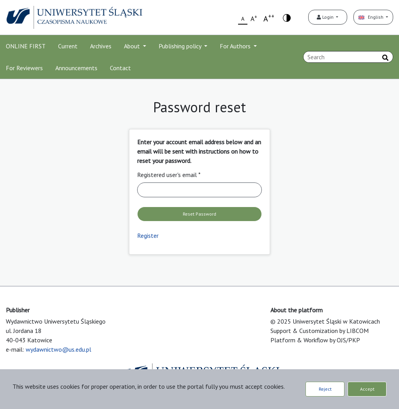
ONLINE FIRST (26, 46)
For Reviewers (24, 68)
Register (148, 235)
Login (326, 17)
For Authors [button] (236, 46)
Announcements (76, 68)
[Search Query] (348, 56)
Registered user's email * (169, 175)
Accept (367, 389)
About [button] (132, 46)
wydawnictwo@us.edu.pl (58, 349)
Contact (120, 68)
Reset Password (199, 214)
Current (68, 46)
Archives (100, 46)
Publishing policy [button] (181, 46)
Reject (325, 389)
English (371, 17)
